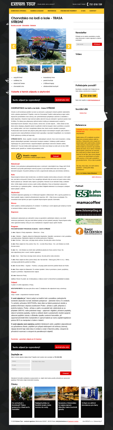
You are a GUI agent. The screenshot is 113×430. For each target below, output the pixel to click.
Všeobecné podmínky (68, 11)
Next (68, 46)
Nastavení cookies (73, 421)
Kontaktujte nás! (62, 99)
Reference (52, 11)
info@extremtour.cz (94, 100)
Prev (13, 46)
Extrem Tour (83, 113)
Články (14, 384)
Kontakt (93, 11)
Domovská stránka (18, 11)
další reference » (97, 177)
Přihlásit (97, 44)
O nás (83, 11)
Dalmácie (33, 25)
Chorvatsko (25, 25)
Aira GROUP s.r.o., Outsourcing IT (92, 421)
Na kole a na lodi (16, 25)
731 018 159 (89, 95)
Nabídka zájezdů (36, 11)
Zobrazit (56, 156)
